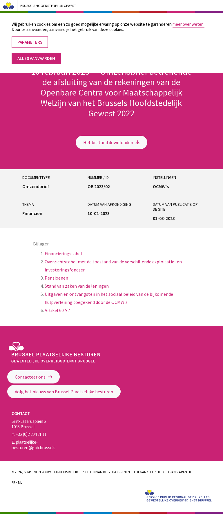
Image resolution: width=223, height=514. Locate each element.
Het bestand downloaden (111, 142)
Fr (13, 482)
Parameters (29, 37)
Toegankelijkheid (148, 472)
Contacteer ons (33, 377)
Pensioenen (57, 278)
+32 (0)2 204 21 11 (29, 434)
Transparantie (180, 472)
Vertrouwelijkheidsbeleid (56, 472)
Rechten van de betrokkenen (106, 472)
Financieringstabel (63, 253)
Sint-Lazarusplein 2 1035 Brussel (29, 423)
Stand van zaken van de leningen (77, 286)
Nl (20, 482)
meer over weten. (188, 19)
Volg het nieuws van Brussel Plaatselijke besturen (64, 391)
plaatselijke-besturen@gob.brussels (33, 444)
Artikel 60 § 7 (57, 310)
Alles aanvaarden (36, 53)
